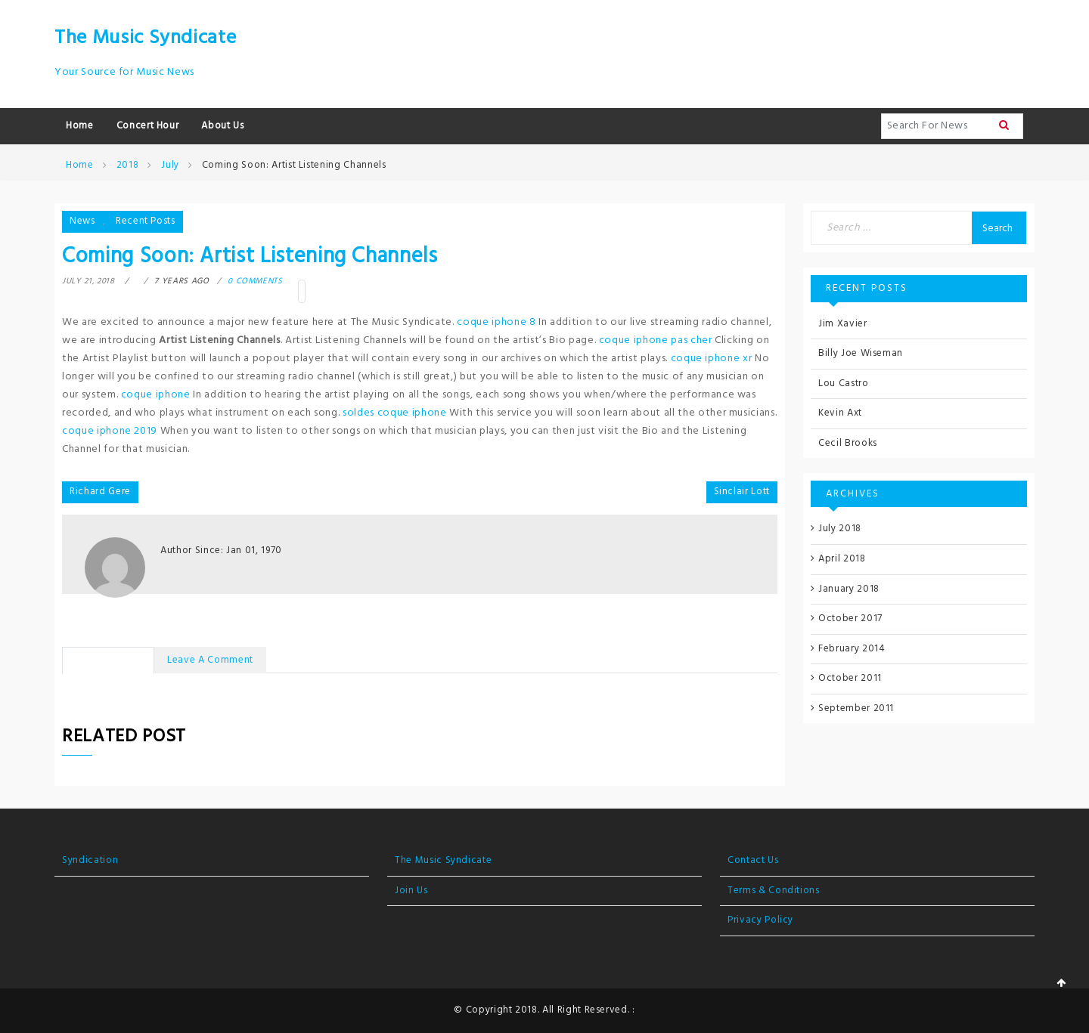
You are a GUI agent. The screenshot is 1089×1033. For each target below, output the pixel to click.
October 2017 (850, 618)
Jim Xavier (842, 324)
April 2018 (842, 559)
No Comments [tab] (108, 660)
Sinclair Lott (742, 491)
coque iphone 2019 (109, 431)
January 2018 (849, 589)
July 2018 (839, 529)
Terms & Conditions (774, 890)
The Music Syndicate (145, 38)
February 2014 (851, 649)
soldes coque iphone (394, 413)
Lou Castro (843, 383)
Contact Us (753, 860)
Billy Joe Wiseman (860, 353)
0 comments (255, 281)
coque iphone (156, 395)
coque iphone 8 (496, 322)
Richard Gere (100, 491)
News (82, 221)
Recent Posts (145, 221)
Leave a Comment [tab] (210, 660)
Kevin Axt (840, 413)
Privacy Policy (760, 920)
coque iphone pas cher (655, 340)
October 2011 (850, 678)
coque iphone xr (711, 358)
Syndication (90, 860)
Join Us (411, 890)
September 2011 (856, 708)
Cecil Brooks (847, 443)
